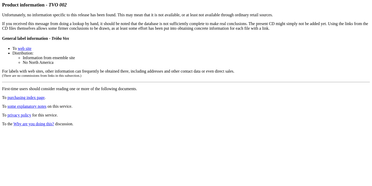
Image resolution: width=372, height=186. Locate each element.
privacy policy (19, 115)
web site (25, 48)
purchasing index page (26, 97)
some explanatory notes (27, 106)
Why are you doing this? (33, 124)
